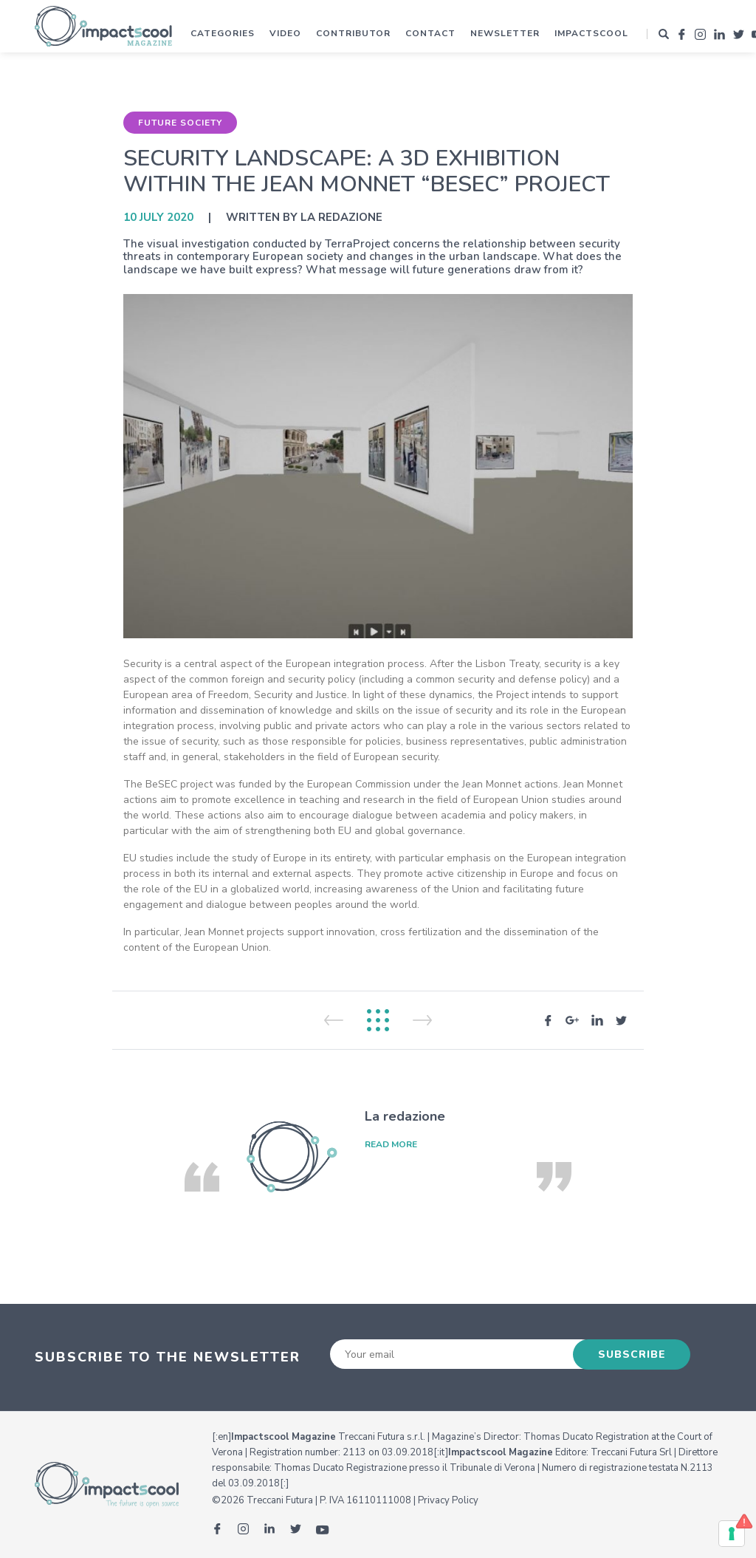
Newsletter (505, 33)
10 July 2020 (158, 217)
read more (391, 1144)
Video (285, 33)
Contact (430, 33)
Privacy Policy (448, 1500)
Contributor (353, 33)
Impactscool (591, 33)
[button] (664, 34)
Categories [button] (222, 33)
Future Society (180, 123)
